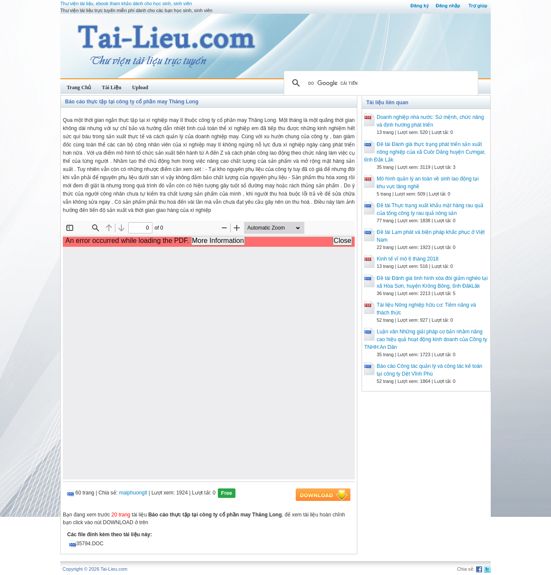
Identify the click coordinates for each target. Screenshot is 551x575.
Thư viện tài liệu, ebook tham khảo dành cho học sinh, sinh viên (126, 3)
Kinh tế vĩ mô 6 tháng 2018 (408, 259)
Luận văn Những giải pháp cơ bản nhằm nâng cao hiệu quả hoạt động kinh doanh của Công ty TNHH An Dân (425, 339)
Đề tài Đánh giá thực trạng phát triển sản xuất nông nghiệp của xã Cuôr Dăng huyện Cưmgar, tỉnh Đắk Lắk (425, 152)
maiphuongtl (133, 493)
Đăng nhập (448, 5)
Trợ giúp (477, 5)
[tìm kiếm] (379, 83)
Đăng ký (419, 5)
